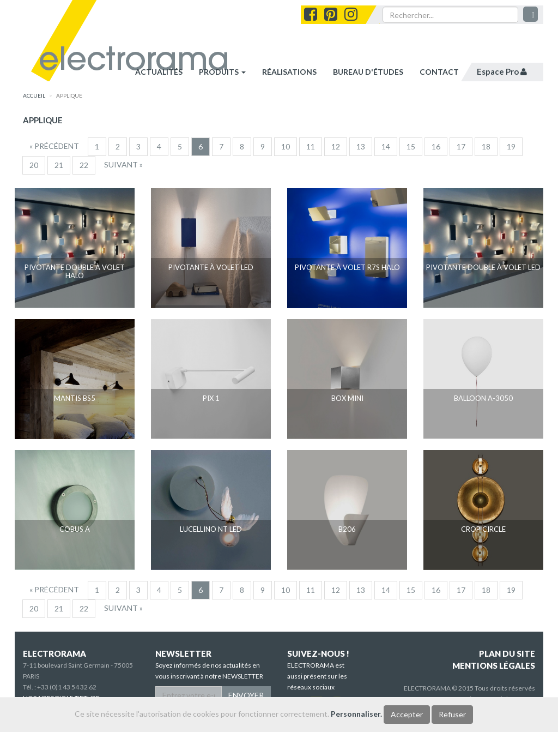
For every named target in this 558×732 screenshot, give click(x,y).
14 (385, 146)
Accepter (407, 714)
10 (285, 146)
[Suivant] (123, 164)
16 (436, 146)
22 (84, 165)
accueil (34, 95)
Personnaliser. (356, 713)
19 (511, 146)
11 (310, 146)
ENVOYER (246, 695)
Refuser (452, 714)
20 (33, 165)
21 (58, 165)
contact (439, 71)
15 (411, 146)
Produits (222, 71)
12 (335, 146)
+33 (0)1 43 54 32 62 (66, 687)
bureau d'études (368, 71)
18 (486, 146)
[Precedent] (54, 146)
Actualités (159, 71)
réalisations (289, 71)
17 (461, 146)
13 (360, 146)
